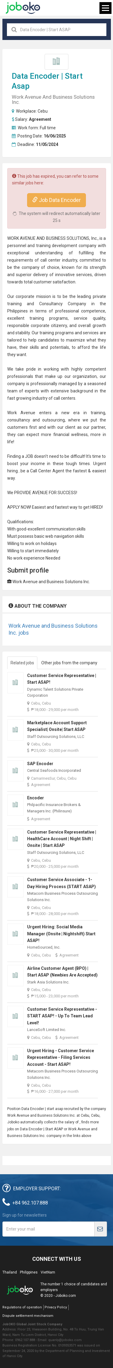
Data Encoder (35, 76)
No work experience (26, 558)
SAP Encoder (40, 763)
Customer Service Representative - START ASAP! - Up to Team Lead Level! (62, 1016)
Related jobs (22, 662)
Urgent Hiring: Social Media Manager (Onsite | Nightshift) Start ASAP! (61, 933)
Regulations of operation (22, 1307)
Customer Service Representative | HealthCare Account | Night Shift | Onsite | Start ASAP (61, 839)
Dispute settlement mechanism (27, 1316)
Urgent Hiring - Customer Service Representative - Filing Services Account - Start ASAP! (60, 1057)
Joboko (23, 7)
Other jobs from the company (69, 662)
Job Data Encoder (56, 200)
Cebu (43, 111)
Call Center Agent (47, 470)
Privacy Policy (56, 1307)
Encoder (35, 797)
